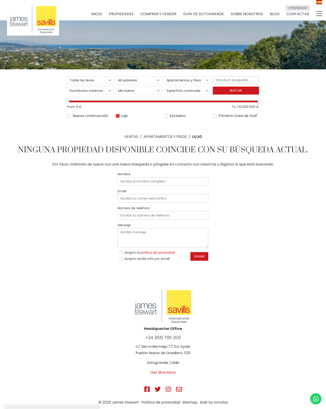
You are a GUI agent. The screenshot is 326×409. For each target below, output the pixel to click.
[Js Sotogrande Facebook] (147, 389)
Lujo (124, 115)
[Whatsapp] (315, 398)
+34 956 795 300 (163, 337)
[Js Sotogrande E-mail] (179, 389)
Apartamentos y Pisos (165, 136)
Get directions (163, 372)
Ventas (131, 136)
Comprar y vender (158, 14)
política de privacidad (158, 252)
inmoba (221, 402)
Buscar (236, 90)
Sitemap (189, 402)
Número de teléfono (134, 208)
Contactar (297, 12)
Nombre (124, 174)
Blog (275, 14)
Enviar (199, 256)
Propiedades (121, 14)
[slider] (67, 101)
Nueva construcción (90, 115)
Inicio (96, 14)
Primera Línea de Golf (237, 115)
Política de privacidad (160, 402)
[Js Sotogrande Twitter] (158, 389)
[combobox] (90, 80)
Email (122, 191)
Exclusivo (178, 115)
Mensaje (124, 225)
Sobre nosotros (247, 14)
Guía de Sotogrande (203, 14)
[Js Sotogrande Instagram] (168, 389)
